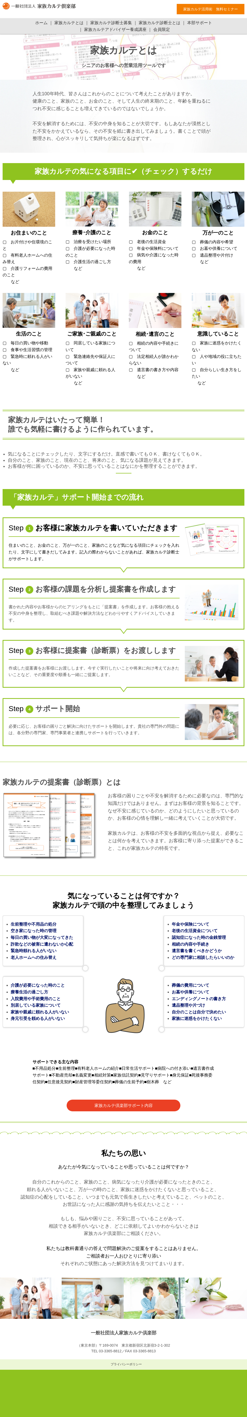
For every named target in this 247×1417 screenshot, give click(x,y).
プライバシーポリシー (126, 1364)
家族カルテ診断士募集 (111, 23)
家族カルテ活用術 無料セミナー (210, 9)
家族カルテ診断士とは (159, 23)
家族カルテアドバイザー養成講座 (115, 29)
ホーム (41, 23)
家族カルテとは (69, 23)
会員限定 (161, 29)
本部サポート (199, 23)
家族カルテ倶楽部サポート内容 (123, 1105)
